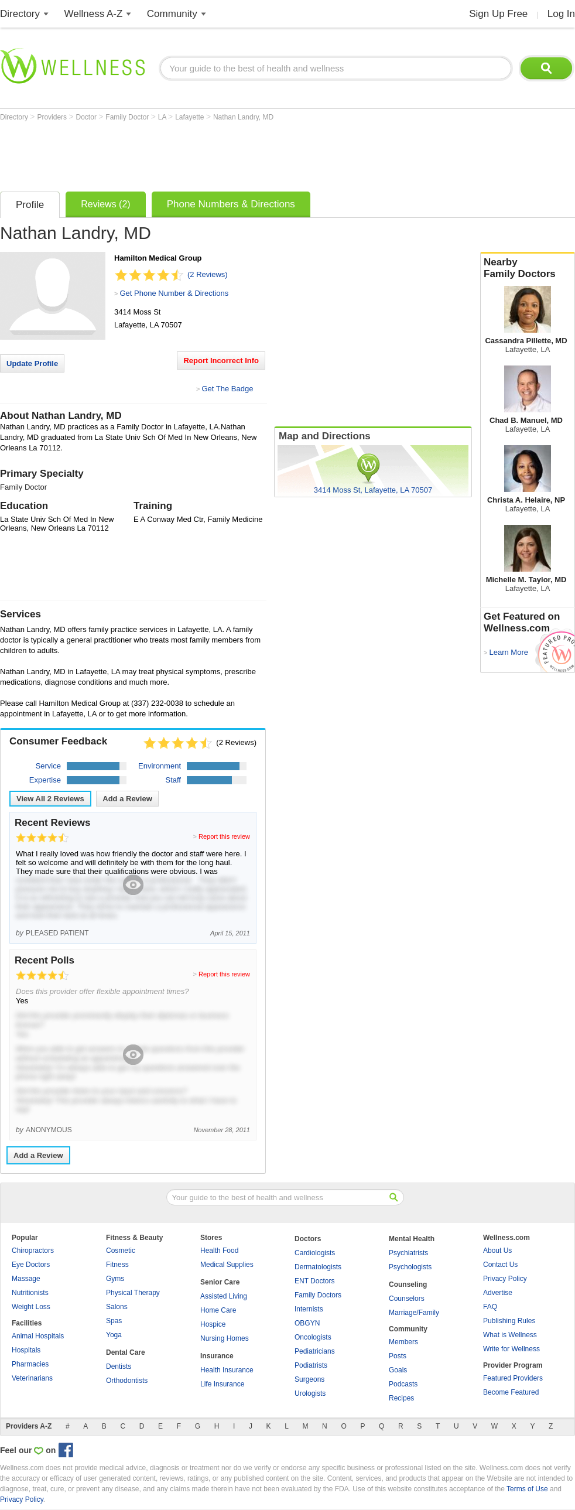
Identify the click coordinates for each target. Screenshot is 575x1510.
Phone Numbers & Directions (231, 204)
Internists (309, 1309)
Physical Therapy (133, 1293)
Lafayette (190, 117)
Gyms (115, 1279)
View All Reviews (50, 798)
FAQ (490, 1307)
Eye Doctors (31, 1264)
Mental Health (411, 1239)
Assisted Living (223, 1296)
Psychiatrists (408, 1253)
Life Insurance (222, 1384)
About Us (497, 1250)
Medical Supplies (227, 1264)
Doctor (87, 117)
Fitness (117, 1264)
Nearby (527, 268)
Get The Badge (227, 388)
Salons (117, 1307)
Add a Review (127, 798)
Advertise (497, 1293)
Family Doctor (127, 117)
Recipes (401, 1398)
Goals (398, 1370)
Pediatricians (315, 1351)
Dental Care (125, 1352)
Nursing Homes (224, 1338)
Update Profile (32, 363)
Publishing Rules (509, 1321)
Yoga (114, 1335)
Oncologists (313, 1337)
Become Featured (511, 1392)
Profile (30, 204)
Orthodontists (127, 1380)
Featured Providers (513, 1378)
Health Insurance (227, 1370)
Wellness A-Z (93, 13)
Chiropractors (33, 1250)
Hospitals (26, 1350)
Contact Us (500, 1264)
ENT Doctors (314, 1281)
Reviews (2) (105, 204)
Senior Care (219, 1282)
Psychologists (410, 1267)
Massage (26, 1279)
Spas (114, 1321)
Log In (561, 13)
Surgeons (309, 1379)
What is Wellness (510, 1335)
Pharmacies (30, 1364)
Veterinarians (32, 1378)
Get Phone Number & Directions (173, 293)
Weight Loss (31, 1307)
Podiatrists (311, 1365)
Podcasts (403, 1384)
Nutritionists (30, 1293)
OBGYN (307, 1323)
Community (172, 13)
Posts (397, 1356)
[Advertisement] (213, 153)
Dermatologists (318, 1267)
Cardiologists (315, 1253)
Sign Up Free (498, 13)
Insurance (217, 1356)
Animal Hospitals (38, 1336)
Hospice (212, 1324)
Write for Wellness (511, 1349)
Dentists (118, 1366)
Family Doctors (318, 1295)
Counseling (408, 1284)
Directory (20, 13)
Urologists (310, 1393)
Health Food (219, 1250)
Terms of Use (527, 1489)
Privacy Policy (505, 1279)
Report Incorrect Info (221, 360)
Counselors (407, 1298)
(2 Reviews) (207, 274)
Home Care (218, 1310)
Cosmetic (120, 1250)
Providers (53, 117)
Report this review (224, 836)
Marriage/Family (414, 1313)
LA (163, 117)
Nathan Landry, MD (243, 117)
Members (403, 1342)
